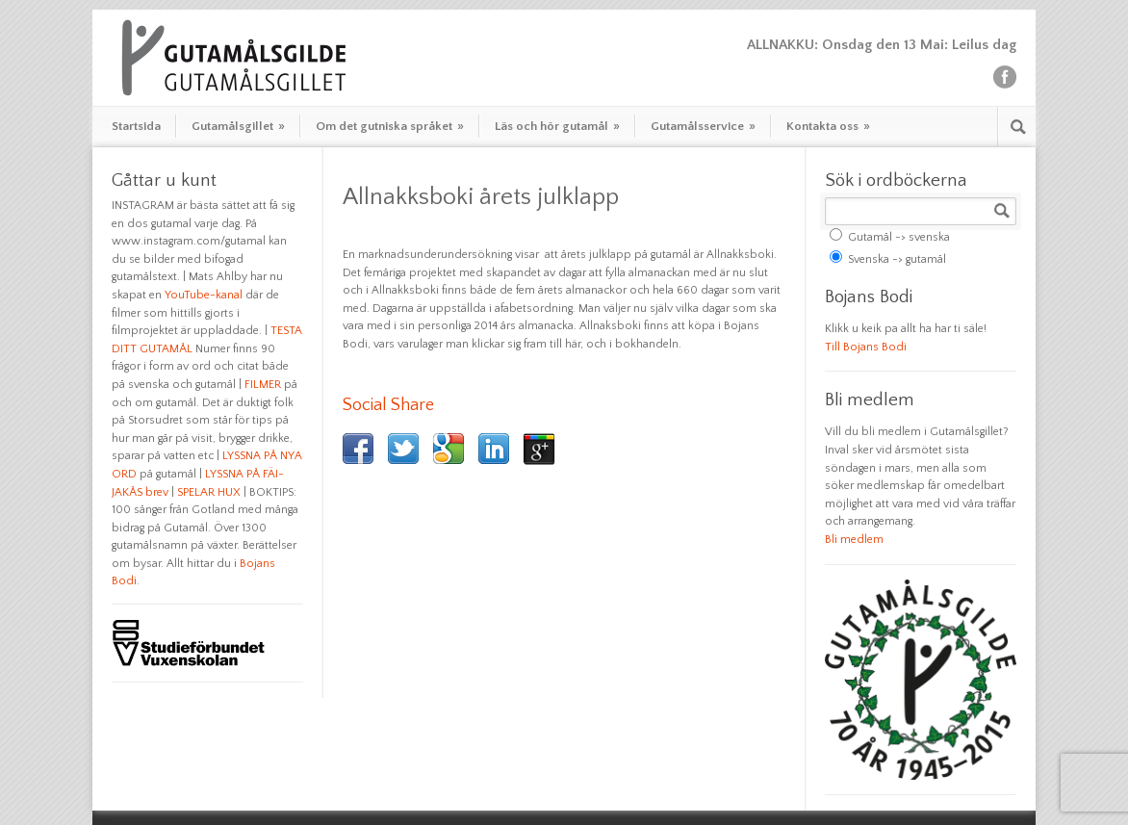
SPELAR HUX (209, 492)
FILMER (262, 384)
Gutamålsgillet (238, 126)
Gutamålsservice (703, 126)
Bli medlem (854, 539)
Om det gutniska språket (390, 126)
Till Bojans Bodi (866, 347)
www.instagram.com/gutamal (189, 241)
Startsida (136, 126)
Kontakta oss (828, 126)
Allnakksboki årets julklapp (481, 197)
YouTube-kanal (204, 295)
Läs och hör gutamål (557, 126)
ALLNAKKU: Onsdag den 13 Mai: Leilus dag (881, 45)
